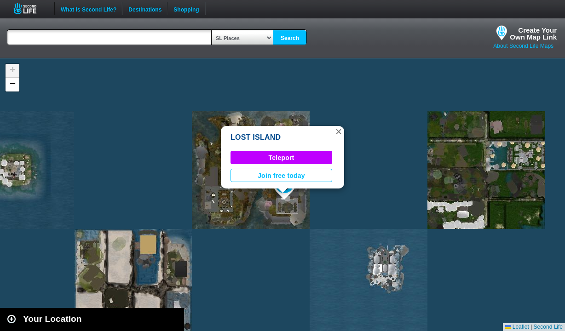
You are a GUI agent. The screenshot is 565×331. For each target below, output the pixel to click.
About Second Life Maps (523, 46)
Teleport (281, 157)
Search (290, 38)
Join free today (281, 175)
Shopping (186, 8)
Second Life (30, 8)
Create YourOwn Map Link (533, 33)
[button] (338, 131)
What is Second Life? (88, 8)
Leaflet (517, 327)
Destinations (144, 8)
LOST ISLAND (256, 137)
